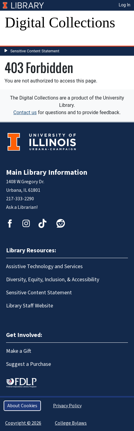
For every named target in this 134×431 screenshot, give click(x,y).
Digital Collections (60, 22)
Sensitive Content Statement (34, 51)
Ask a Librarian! (22, 207)
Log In (124, 4)
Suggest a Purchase (28, 364)
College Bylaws (71, 423)
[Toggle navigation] (13, 39)
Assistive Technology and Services (44, 266)
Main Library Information (46, 172)
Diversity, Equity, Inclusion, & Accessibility (52, 279)
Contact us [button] (25, 112)
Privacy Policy (67, 405)
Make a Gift (18, 351)
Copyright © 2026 (23, 423)
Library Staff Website (29, 306)
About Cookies (22, 405)
